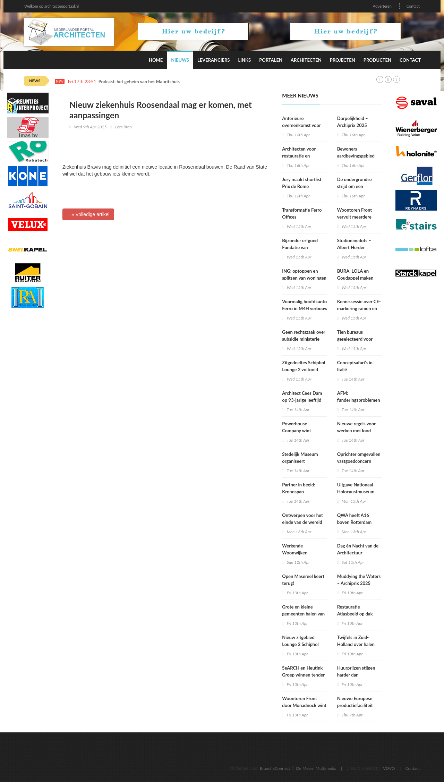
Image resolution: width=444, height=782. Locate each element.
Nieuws (180, 60)
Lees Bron (123, 126)
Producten (377, 60)
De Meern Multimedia (316, 768)
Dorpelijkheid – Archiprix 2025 (352, 122)
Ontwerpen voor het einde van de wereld (302, 518)
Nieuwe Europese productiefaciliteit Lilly (355, 705)
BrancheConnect (275, 768)
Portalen (270, 60)
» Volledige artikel (88, 214)
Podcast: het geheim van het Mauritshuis (139, 81)
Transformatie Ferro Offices (302, 213)
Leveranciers (213, 60)
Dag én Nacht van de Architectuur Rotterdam (358, 552)
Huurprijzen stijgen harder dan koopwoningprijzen (356, 675)
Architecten (306, 60)
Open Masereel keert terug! (303, 579)
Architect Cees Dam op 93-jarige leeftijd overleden (302, 400)
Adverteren (382, 6)
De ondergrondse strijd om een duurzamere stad (354, 186)
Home (156, 60)
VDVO (389, 768)
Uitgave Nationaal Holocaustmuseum (356, 488)
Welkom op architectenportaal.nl (51, 6)
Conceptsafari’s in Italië (355, 366)
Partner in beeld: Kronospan (298, 488)
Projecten (342, 60)
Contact (413, 6)
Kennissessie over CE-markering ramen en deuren (359, 308)
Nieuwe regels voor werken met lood (356, 427)
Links (244, 60)
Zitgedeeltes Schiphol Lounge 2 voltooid (303, 366)
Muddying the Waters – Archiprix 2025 (359, 579)
